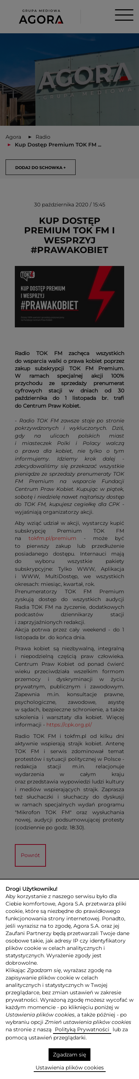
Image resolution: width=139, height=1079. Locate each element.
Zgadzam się (69, 1054)
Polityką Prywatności (82, 1029)
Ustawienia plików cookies (70, 1067)
